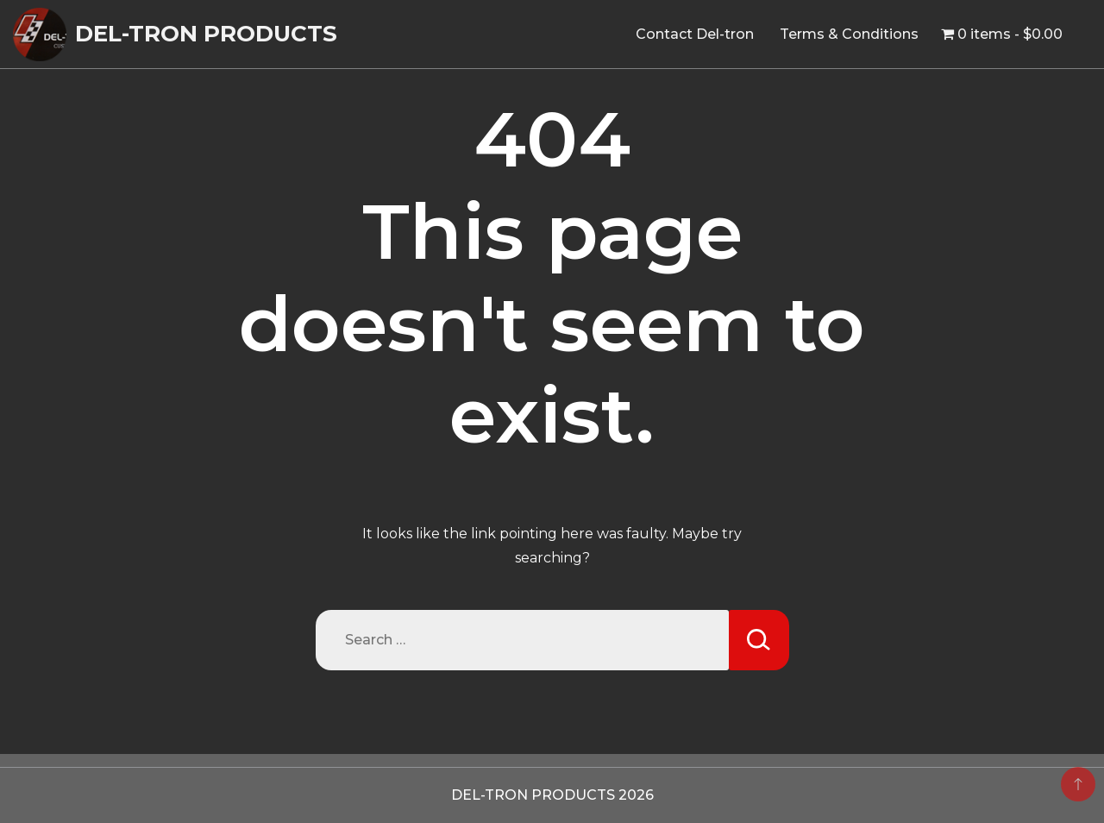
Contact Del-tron (695, 34)
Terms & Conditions (849, 34)
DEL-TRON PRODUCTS (206, 33)
